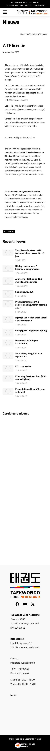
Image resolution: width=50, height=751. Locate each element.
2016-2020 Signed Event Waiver (20, 137)
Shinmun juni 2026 (24, 291)
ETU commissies (23, 366)
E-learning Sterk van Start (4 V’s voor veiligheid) (31, 378)
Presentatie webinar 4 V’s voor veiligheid (30, 391)
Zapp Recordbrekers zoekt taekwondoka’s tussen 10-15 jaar (29, 253)
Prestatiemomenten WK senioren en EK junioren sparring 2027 (31, 304)
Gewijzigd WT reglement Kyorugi (31, 330)
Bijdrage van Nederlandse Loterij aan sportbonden (31, 319)
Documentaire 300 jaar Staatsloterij (26, 342)
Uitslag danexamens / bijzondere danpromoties (27, 268)
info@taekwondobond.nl (16, 100)
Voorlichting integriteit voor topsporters (28, 355)
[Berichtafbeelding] (8, 252)
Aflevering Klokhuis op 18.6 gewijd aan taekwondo (28, 280)
